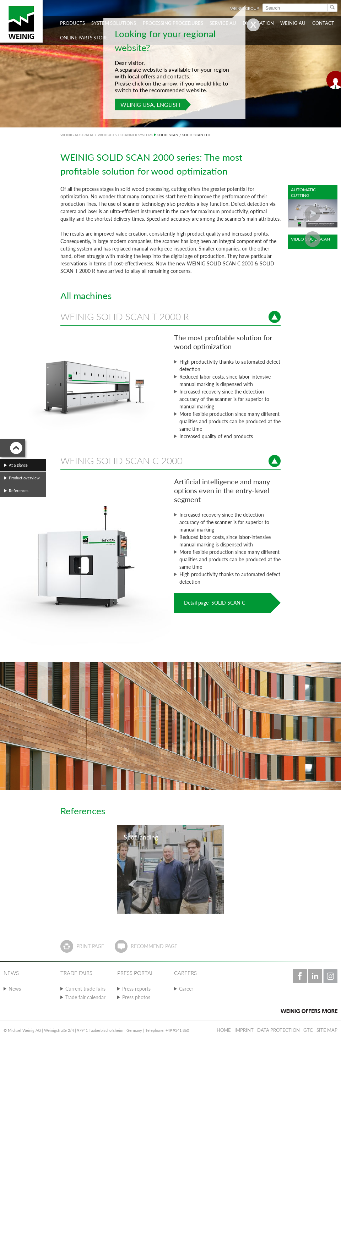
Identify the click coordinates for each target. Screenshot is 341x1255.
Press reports (136, 989)
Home (224, 1030)
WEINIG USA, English (150, 104)
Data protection (278, 1030)
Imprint (244, 1030)
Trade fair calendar (85, 997)
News (15, 989)
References (18, 490)
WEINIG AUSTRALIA (76, 135)
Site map (326, 1030)
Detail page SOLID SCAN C (214, 603)
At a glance (18, 465)
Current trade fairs (85, 989)
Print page (90, 946)
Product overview (24, 477)
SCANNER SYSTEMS (136, 135)
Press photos (136, 997)
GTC (308, 1030)
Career (186, 989)
